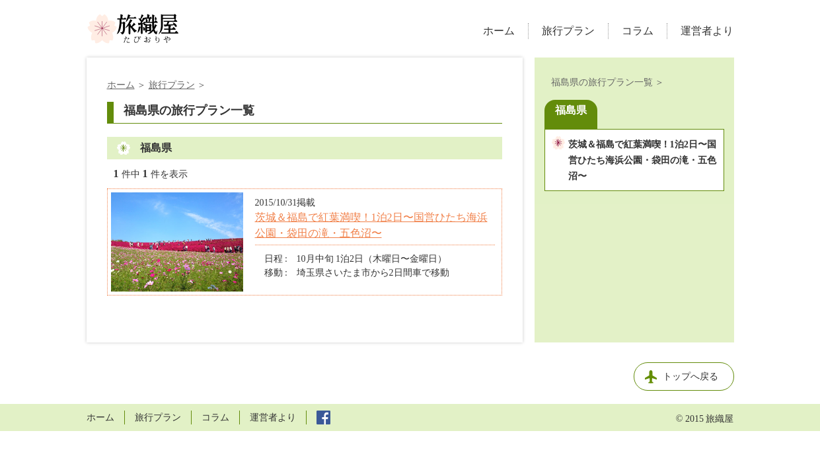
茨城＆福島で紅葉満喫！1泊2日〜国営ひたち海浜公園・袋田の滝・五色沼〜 (642, 160)
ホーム (499, 30)
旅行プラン (568, 30)
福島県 (571, 110)
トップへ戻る (690, 376)
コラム (637, 30)
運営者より (707, 30)
